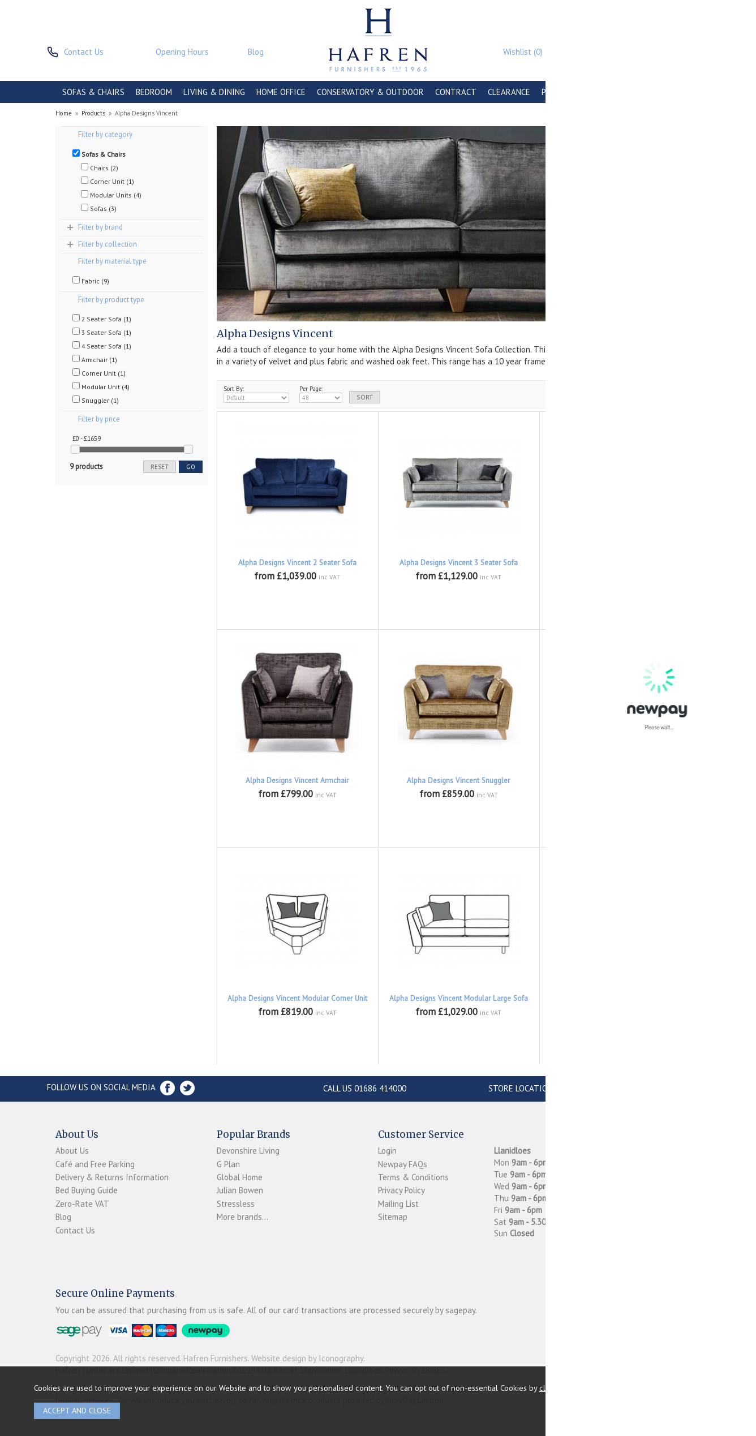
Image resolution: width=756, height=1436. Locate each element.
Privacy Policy (401, 1190)
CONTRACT (455, 92)
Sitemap (392, 1216)
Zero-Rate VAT (82, 1203)
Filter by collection (107, 244)
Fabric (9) (90, 280)
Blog (63, 1216)
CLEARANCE (509, 92)
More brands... (242, 1216)
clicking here (562, 1387)
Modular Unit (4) (101, 386)
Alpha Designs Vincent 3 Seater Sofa (459, 562)
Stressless (236, 1203)
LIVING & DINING (214, 92)
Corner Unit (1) (107, 181)
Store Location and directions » (556, 1088)
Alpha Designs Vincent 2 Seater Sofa (297, 562)
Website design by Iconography (307, 1358)
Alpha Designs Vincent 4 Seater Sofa (620, 562)
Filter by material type (112, 261)
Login (387, 1150)
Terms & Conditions (413, 1177)
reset (160, 467)
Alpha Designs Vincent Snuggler (458, 780)
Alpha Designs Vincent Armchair (297, 780)
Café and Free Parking (95, 1164)
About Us (72, 1150)
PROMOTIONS (566, 92)
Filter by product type (111, 299)
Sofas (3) (99, 208)
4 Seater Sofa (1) (101, 345)
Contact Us (75, 1230)
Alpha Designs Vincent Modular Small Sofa (619, 998)
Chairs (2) (99, 167)
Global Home (240, 1177)
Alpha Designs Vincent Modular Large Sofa (458, 998)
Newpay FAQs (402, 1164)
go (190, 467)
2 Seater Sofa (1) (101, 318)
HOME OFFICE (281, 92)
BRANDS (679, 92)
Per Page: (320, 394)
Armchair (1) (94, 359)
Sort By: (256, 394)
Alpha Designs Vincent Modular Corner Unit (297, 998)
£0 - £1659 (86, 438)
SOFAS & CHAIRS (93, 92)
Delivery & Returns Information (112, 1177)
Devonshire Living (248, 1150)
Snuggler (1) (95, 400)
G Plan (228, 1164)
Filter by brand (100, 227)
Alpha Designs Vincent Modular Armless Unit (620, 785)
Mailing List (398, 1203)
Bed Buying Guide (86, 1190)
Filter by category (105, 134)
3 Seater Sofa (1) (101, 332)
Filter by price (99, 419)
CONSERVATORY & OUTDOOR (370, 92)
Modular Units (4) (111, 194)
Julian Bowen (240, 1190)
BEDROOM (154, 92)
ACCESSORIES (628, 92)
